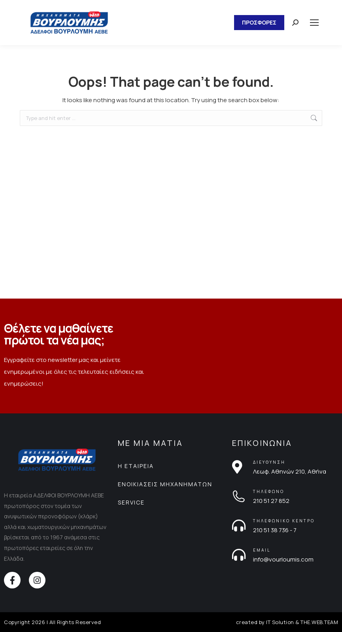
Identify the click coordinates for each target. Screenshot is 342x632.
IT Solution (280, 622)
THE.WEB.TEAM (319, 622)
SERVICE (131, 502)
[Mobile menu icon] (314, 22)
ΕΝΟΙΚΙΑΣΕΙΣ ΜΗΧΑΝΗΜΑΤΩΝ (165, 484)
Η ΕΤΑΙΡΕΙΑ (136, 466)
